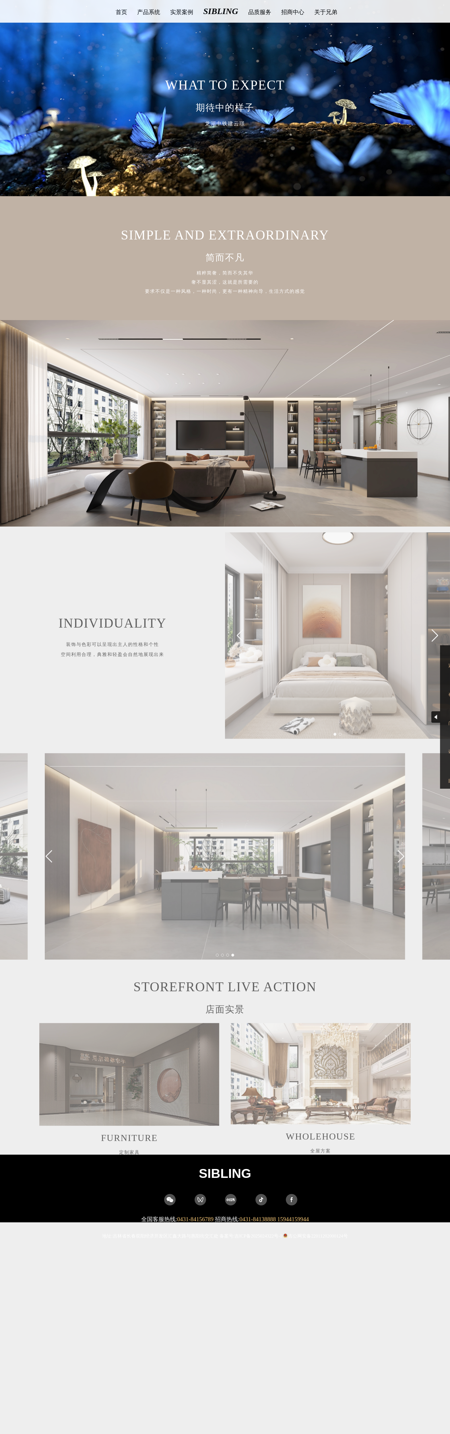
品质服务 (259, 12)
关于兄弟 (325, 12)
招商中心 (292, 12)
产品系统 (148, 12)
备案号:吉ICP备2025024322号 (251, 1236)
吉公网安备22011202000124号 (318, 1236)
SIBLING (220, 11)
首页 (121, 12)
